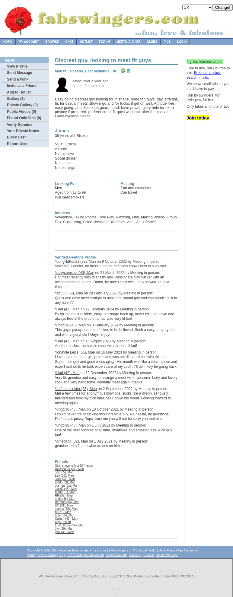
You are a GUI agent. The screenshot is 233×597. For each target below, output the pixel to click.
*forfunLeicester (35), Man (76, 389)
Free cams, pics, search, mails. (204, 75)
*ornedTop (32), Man (71, 441)
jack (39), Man (64, 532)
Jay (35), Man (64, 472)
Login (182, 41)
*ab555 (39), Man (69, 293)
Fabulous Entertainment (75, 550)
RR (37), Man (64, 495)
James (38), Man (66, 508)
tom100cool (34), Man (69, 525)
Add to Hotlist (19, 92)
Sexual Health (147, 550)
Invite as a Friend (22, 86)
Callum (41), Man (66, 518)
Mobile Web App (167, 555)
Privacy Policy (46, 555)
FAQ (62, 555)
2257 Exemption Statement (85, 555)
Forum (104, 41)
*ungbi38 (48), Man (70, 325)
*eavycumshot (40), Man (74, 273)
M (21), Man (63, 512)
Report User (17, 144)
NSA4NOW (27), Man (69, 469)
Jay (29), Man (64, 528)
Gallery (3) (16, 99)
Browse (52, 41)
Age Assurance (187, 550)
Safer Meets (167, 550)
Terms (31, 555)
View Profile (17, 66)
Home (7, 41)
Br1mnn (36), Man (67, 502)
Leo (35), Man (64, 475)
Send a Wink (17, 79)
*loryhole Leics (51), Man (75, 352)
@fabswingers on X (122, 550)
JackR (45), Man (66, 489)
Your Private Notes (23, 131)
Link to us (100, 550)
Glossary (135, 555)
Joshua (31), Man (66, 485)
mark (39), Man (65, 482)
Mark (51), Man (65, 492)
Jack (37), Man (65, 479)
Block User (16, 137)
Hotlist (86, 41)
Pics (167, 41)
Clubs (152, 41)
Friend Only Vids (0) (24, 118)
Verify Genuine (19, 124)
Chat (69, 41)
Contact (148, 555)
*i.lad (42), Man (67, 309)
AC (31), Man (64, 505)
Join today (198, 117)
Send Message (19, 73)
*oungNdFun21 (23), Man (75, 261)
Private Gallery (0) (22, 105)
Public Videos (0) (21, 112)
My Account (29, 41)
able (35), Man (64, 515)
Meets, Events (128, 41)
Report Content (116, 555)
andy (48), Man (65, 498)
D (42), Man (63, 522)
